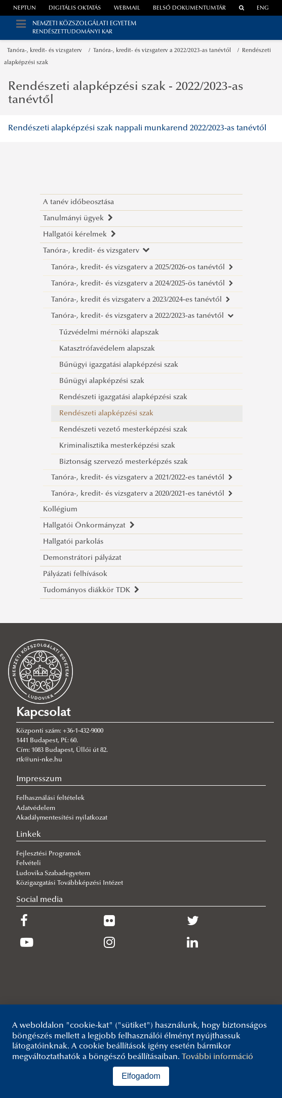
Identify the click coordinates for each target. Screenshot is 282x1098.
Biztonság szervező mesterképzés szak (123, 462)
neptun (24, 8)
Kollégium (60, 509)
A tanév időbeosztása (78, 202)
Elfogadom (141, 1076)
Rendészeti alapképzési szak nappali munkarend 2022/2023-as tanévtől (137, 128)
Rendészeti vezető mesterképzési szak (123, 430)
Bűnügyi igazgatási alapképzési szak (118, 365)
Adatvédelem (35, 808)
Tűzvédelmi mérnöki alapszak (109, 333)
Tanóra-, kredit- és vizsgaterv (46, 51)
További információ (217, 1057)
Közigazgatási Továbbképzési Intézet (69, 883)
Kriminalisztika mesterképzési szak (117, 446)
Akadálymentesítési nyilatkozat (61, 818)
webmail (127, 8)
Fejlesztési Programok (48, 854)
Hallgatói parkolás (73, 542)
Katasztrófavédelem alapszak (107, 349)
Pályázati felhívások (75, 574)
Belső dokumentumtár (189, 8)
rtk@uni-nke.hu (39, 760)
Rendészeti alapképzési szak (106, 413)
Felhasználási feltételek (50, 798)
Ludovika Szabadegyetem (53, 874)
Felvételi (28, 864)
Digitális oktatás (75, 8)
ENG (263, 8)
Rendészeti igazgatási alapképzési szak (123, 397)
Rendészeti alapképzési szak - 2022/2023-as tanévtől (126, 93)
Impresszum (39, 779)
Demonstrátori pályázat (82, 558)
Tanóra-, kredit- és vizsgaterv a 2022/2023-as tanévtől (163, 51)
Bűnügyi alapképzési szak (101, 381)
